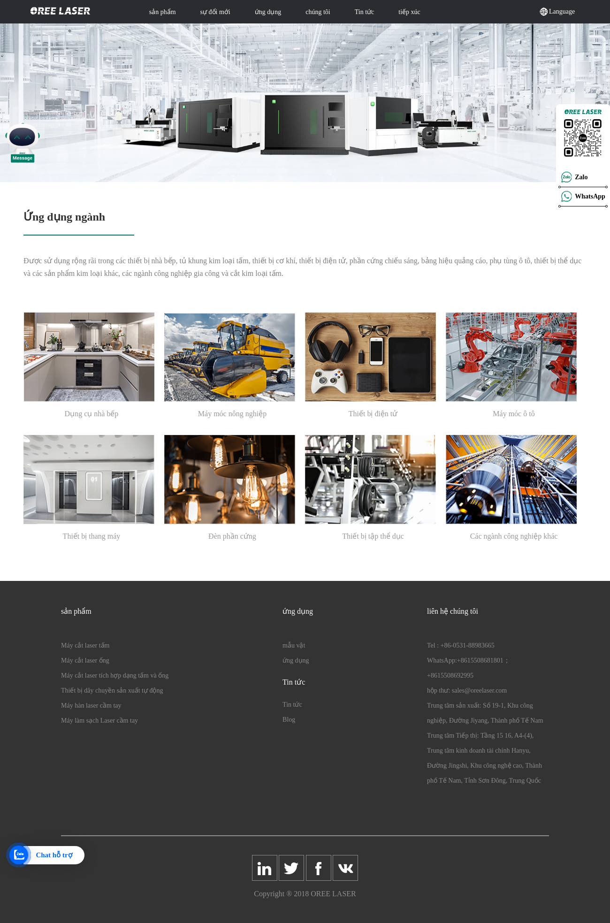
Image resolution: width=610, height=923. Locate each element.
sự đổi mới (215, 11)
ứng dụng (268, 11)
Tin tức (364, 11)
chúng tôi (317, 11)
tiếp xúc (409, 11)
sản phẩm (162, 11)
